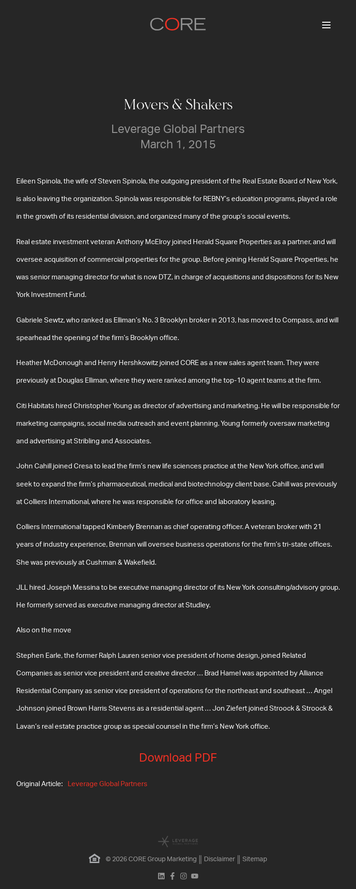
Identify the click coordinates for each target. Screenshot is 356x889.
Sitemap (254, 859)
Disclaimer (219, 859)
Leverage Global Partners (107, 784)
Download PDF (178, 758)
